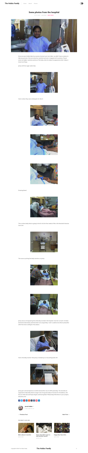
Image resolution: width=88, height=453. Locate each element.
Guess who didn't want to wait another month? (43, 435)
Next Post (66, 414)
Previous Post (23, 414)
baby (49, 15)
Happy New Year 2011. (60, 435)
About (30, 3)
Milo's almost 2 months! (24, 435)
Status (36, 3)
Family (52, 15)
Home (24, 3)
